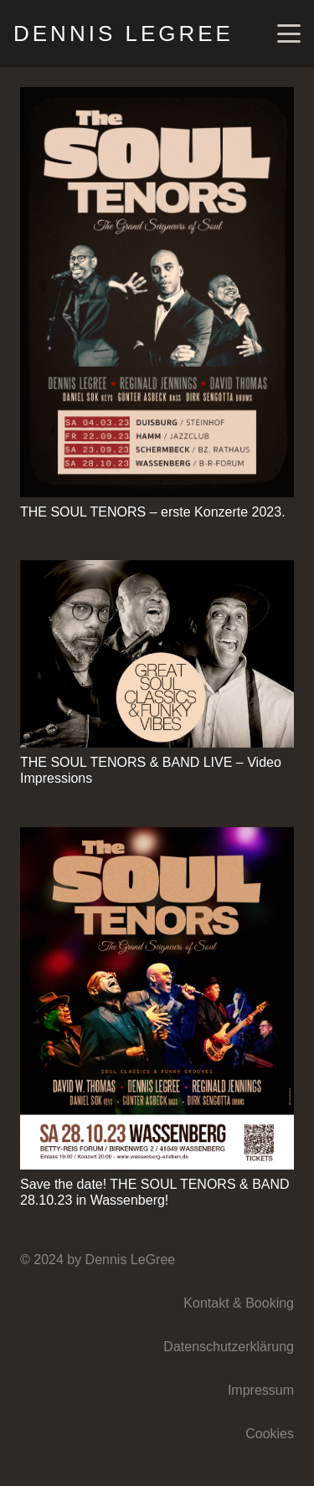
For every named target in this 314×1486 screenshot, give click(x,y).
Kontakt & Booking (238, 1303)
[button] (288, 33)
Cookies (269, 1434)
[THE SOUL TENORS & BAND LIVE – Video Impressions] (157, 654)
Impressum (261, 1390)
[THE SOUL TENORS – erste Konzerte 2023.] (157, 292)
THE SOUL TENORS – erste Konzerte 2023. (153, 512)
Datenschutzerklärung (228, 1346)
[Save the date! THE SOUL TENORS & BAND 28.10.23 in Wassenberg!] (157, 998)
